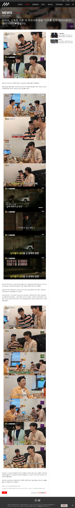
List (4, 492)
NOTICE (50, 4)
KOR (72, 0)
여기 (40, 506)
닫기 (72, 505)
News (9, 15)
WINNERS (35, 4)
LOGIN (68, 0)
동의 (64, 505)
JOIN (63, 0)
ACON (67, 4)
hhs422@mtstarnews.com (14, 486)
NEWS (27, 4)
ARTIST (20, 4)
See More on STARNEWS (39, 492)
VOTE (43, 4)
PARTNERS (59, 4)
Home (4, 15)
